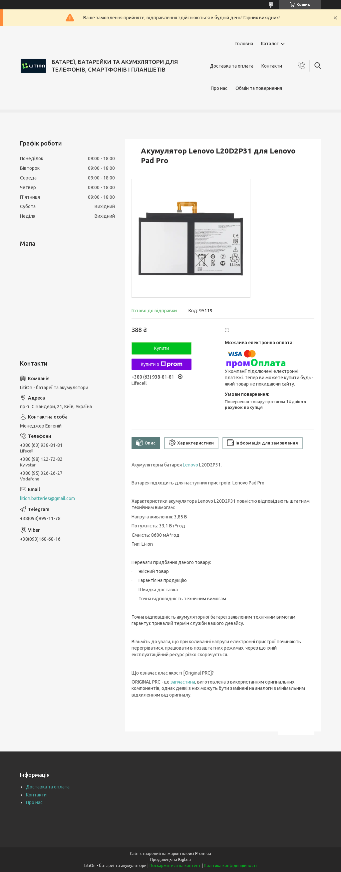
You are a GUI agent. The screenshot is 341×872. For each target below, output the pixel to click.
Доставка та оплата (231, 66)
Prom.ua (203, 853)
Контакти (271, 66)
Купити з (161, 364)
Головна (244, 43)
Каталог (270, 43)
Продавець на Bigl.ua (170, 859)
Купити (161, 348)
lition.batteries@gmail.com (47, 498)
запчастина (182, 682)
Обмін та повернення (258, 88)
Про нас (219, 88)
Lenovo (190, 464)
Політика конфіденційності (230, 865)
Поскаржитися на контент (175, 865)
